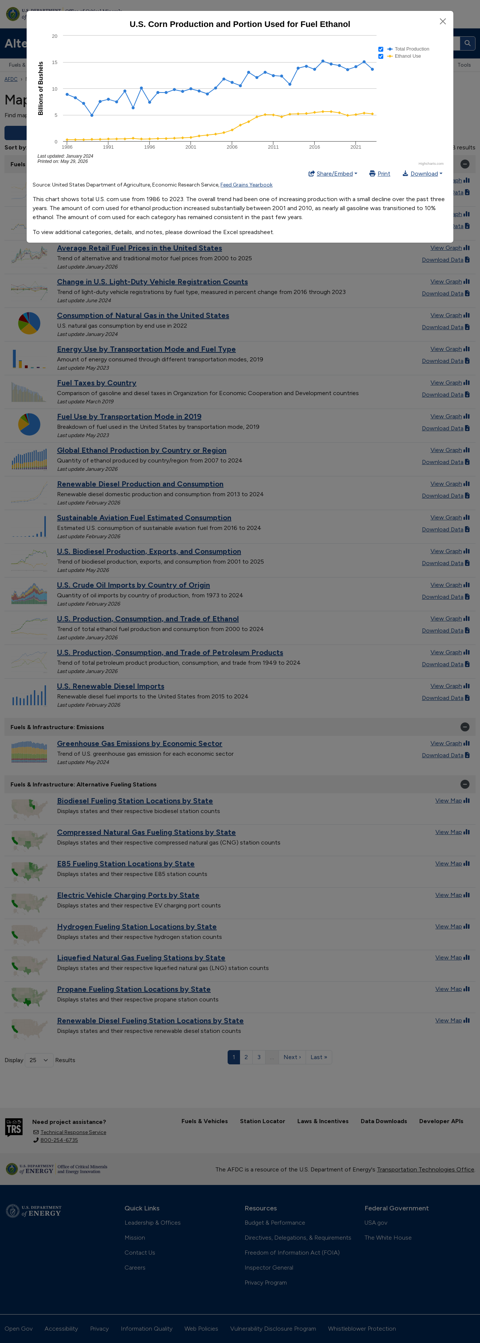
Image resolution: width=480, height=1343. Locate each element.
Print (379, 173)
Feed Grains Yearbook (246, 185)
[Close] (442, 21)
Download (420, 173)
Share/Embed (330, 173)
